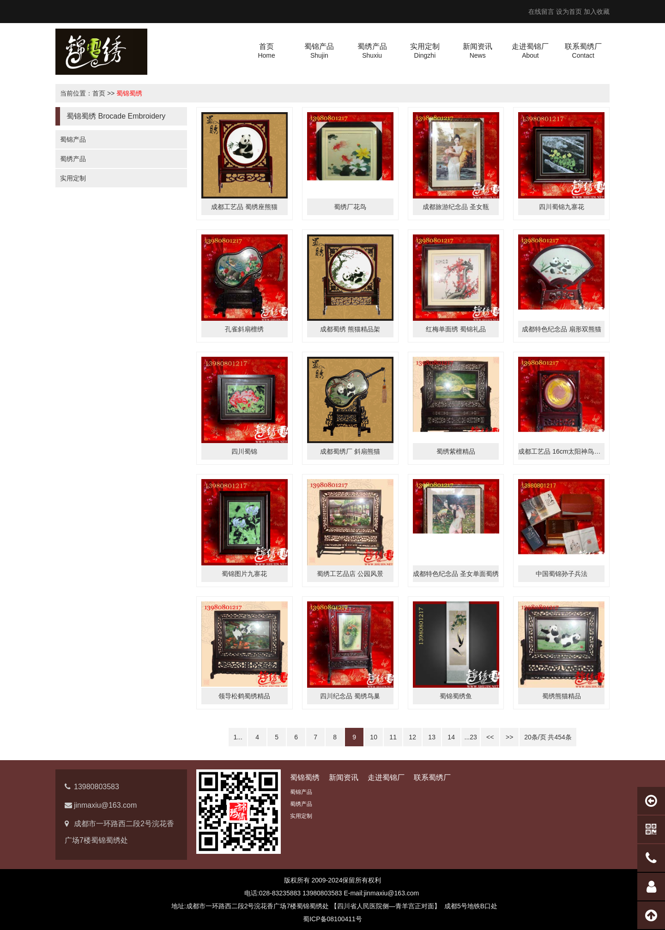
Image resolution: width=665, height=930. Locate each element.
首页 (98, 93)
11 (393, 737)
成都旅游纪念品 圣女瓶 (456, 206)
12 (412, 737)
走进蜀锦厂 (386, 777)
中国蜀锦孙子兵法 (561, 573)
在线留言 (541, 11)
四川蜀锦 (244, 451)
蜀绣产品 (73, 158)
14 (451, 737)
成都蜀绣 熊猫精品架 (350, 329)
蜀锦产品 (73, 139)
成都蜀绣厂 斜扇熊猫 (350, 451)
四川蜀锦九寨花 (561, 206)
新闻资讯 (343, 777)
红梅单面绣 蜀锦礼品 (456, 329)
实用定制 (73, 178)
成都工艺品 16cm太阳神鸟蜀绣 (562, 451)
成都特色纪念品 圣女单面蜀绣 (456, 573)
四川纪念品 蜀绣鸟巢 (350, 696)
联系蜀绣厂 (432, 777)
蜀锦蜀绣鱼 (456, 696)
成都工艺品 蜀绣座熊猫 (244, 206)
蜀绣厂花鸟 (350, 206)
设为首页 (569, 11)
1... (237, 737)
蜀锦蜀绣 (129, 93)
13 (431, 737)
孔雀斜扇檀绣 (244, 329)
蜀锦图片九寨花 (244, 573)
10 (373, 737)
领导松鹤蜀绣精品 (244, 696)
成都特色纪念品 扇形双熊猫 (561, 329)
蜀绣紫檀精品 (455, 451)
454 (560, 737)
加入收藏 (597, 11)
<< (490, 737)
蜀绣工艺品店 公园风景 (350, 573)
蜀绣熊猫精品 (561, 696)
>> (509, 737)
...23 (471, 737)
